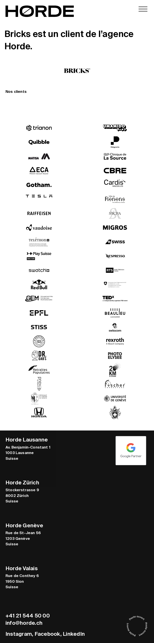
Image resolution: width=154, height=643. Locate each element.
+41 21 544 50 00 (28, 615)
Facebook (47, 633)
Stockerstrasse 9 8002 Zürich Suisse (22, 495)
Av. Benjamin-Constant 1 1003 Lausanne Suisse (28, 453)
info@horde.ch (24, 622)
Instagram (19, 633)
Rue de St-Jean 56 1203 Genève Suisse (23, 538)
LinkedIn (74, 633)
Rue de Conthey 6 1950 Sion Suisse (22, 581)
